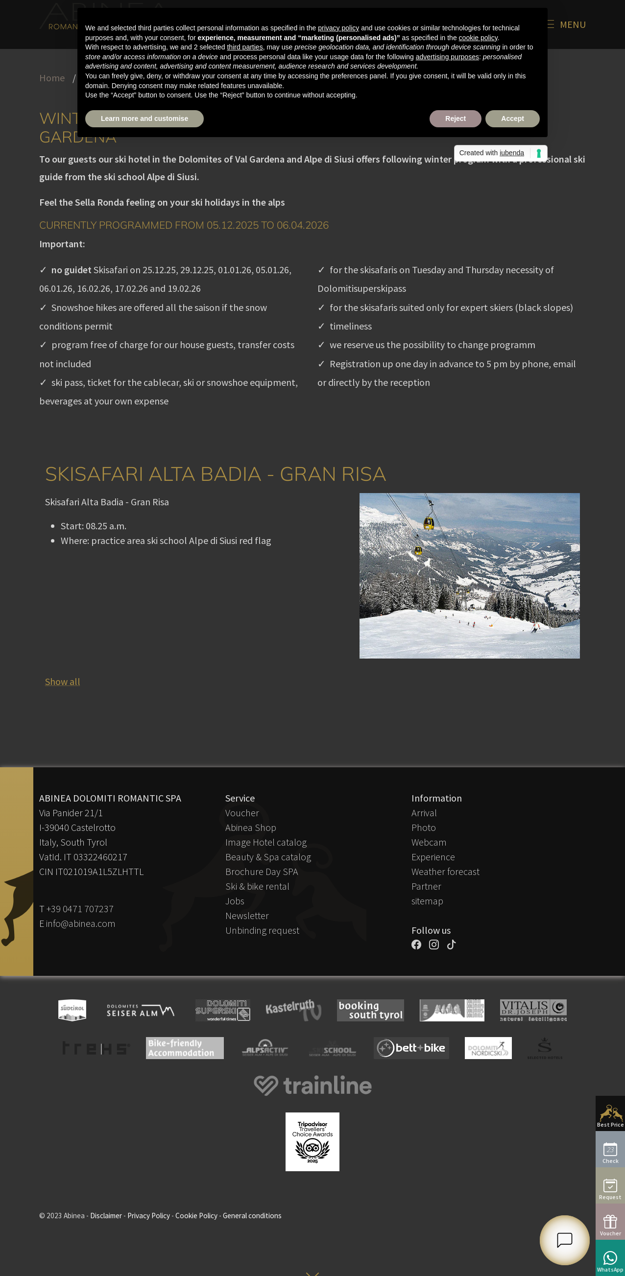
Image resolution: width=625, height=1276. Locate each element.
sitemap (427, 901)
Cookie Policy (196, 1215)
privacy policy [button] (338, 28)
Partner (426, 886)
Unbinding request (262, 930)
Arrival (424, 812)
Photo (423, 827)
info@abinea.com (81, 923)
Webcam (429, 842)
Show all (62, 681)
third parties (245, 47)
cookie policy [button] (478, 38)
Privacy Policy (148, 1215)
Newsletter (247, 915)
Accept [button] (512, 118)
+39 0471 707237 (80, 908)
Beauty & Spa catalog (268, 857)
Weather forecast (445, 871)
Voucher (242, 812)
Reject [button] (455, 118)
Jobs (234, 901)
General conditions (252, 1215)
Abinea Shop (250, 827)
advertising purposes (447, 57)
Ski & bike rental (257, 886)
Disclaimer (106, 1215)
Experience (433, 857)
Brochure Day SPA (261, 871)
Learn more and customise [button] (144, 118)
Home (52, 77)
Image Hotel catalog (266, 842)
